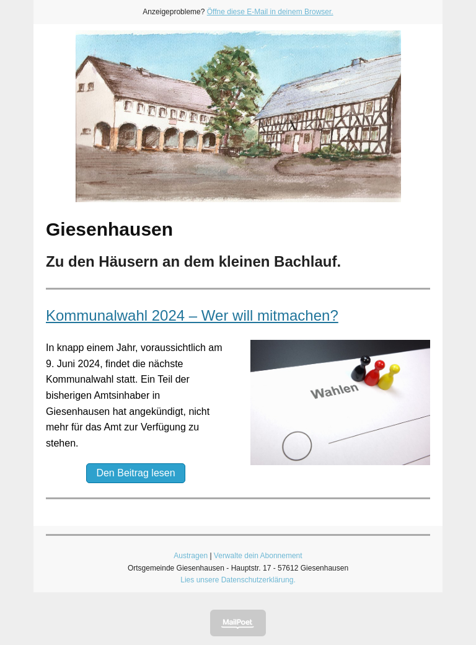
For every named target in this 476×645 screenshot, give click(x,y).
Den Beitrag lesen (135, 473)
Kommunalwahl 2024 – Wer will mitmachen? (192, 315)
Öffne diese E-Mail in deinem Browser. (270, 11)
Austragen (191, 555)
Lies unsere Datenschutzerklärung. (237, 580)
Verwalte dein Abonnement (258, 555)
